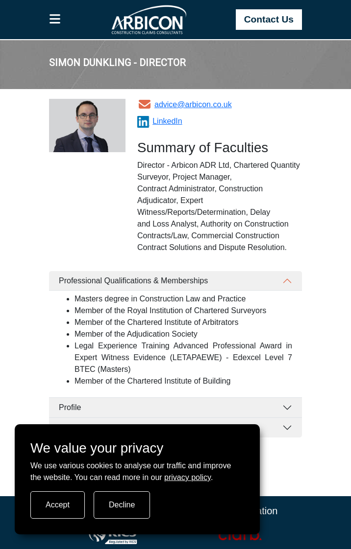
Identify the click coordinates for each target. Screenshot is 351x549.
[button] (55, 19)
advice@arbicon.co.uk (184, 104)
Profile (70, 407)
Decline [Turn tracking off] (122, 505)
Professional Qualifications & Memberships (133, 280)
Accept (58, 505)
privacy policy (187, 477)
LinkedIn (159, 121)
